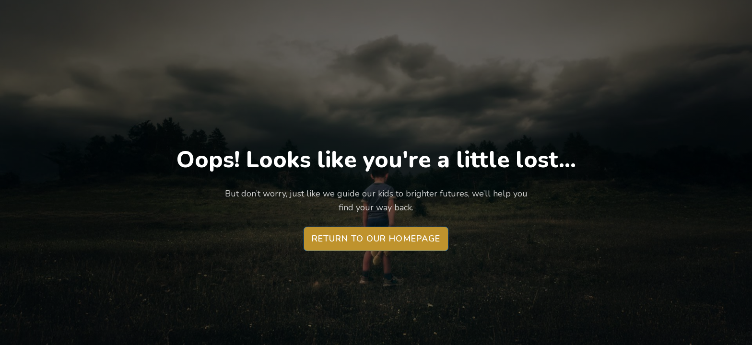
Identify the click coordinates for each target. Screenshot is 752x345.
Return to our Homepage (376, 238)
